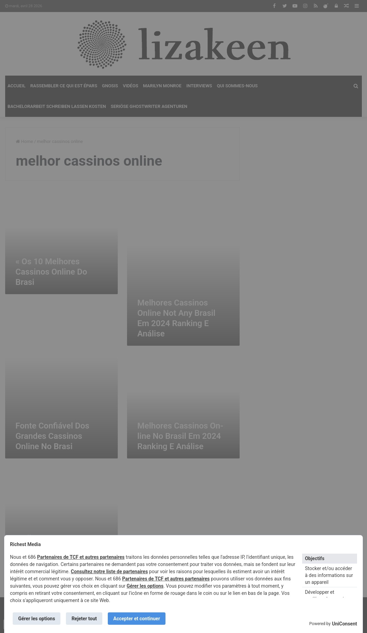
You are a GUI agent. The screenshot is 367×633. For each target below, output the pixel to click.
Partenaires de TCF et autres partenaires (81, 557)
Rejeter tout (84, 618)
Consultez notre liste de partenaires (109, 571)
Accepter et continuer (136, 618)
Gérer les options (145, 586)
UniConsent (344, 623)
